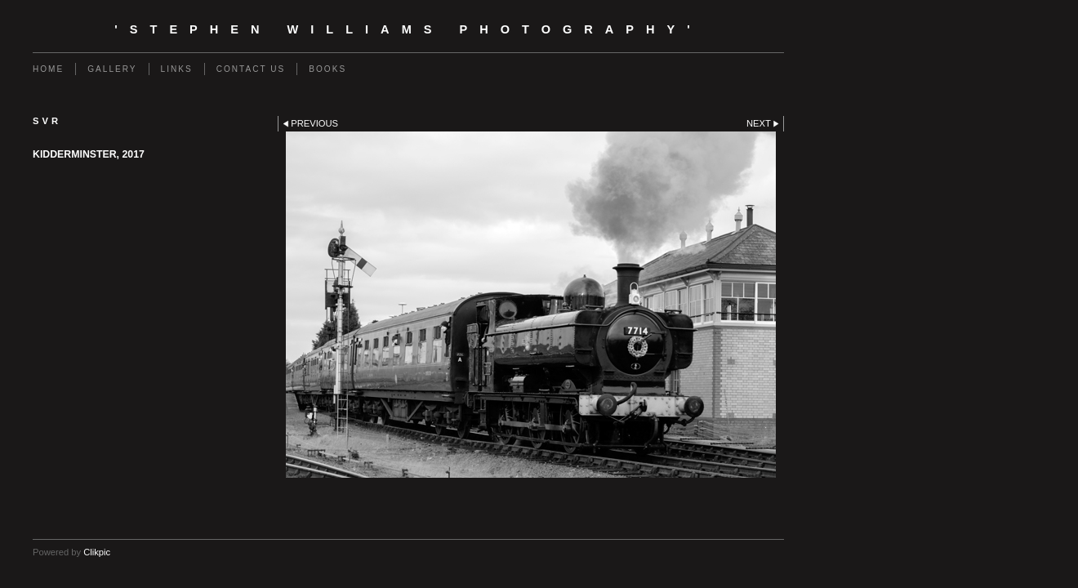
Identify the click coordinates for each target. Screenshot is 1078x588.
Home (48, 69)
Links (177, 69)
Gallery (111, 69)
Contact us (251, 69)
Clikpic (96, 552)
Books (327, 69)
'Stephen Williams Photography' (408, 29)
